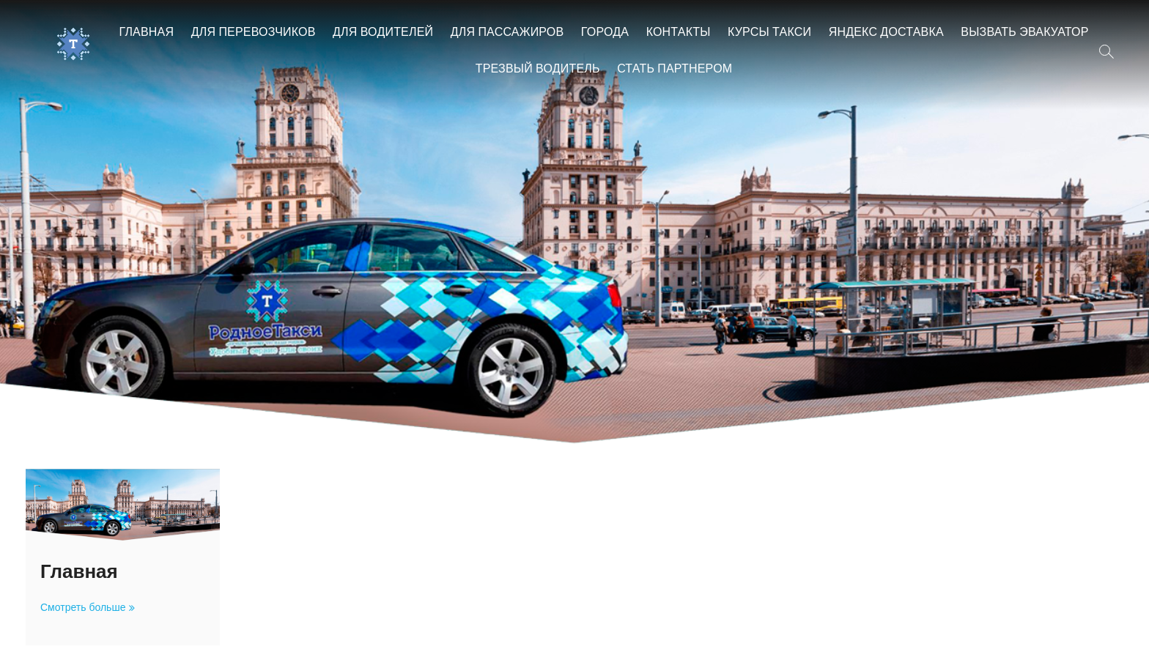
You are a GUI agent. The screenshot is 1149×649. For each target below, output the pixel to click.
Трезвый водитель (538, 69)
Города (605, 32)
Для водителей (383, 32)
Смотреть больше (85, 608)
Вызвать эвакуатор (1024, 32)
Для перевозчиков (253, 32)
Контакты (678, 32)
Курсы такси (769, 32)
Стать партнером (674, 69)
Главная (146, 32)
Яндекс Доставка (886, 32)
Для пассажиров (507, 32)
